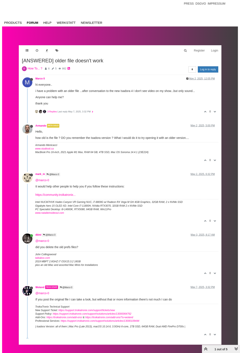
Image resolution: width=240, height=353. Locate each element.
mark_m (40, 174)
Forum (32, 22)
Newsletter (91, 22)
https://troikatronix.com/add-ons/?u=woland (109, 317)
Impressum (216, 3)
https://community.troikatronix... (56, 194)
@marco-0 (42, 180)
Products (13, 22)
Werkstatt (66, 22)
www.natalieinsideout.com (49, 212)
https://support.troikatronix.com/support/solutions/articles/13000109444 (100, 320)
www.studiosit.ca (44, 148)
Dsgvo (201, 3)
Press (189, 3)
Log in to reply (208, 69)
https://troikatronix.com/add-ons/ (64, 317)
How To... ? (35, 68)
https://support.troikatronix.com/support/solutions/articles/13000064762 (92, 313)
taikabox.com (42, 257)
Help (47, 22)
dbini (38, 234)
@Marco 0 (53, 174)
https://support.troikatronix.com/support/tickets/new (86, 310)
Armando (41, 125)
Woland (40, 287)
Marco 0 (40, 78)
